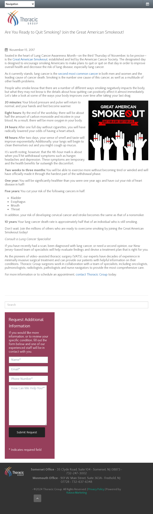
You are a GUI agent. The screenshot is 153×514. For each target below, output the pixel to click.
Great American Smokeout (30, 59)
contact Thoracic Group (92, 274)
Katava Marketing (77, 492)
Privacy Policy (96, 489)
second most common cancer (78, 74)
